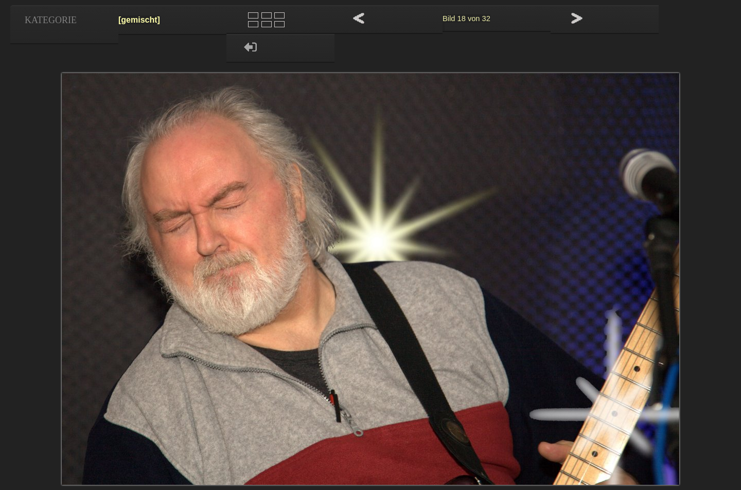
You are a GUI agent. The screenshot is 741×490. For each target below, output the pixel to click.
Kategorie (51, 20)
